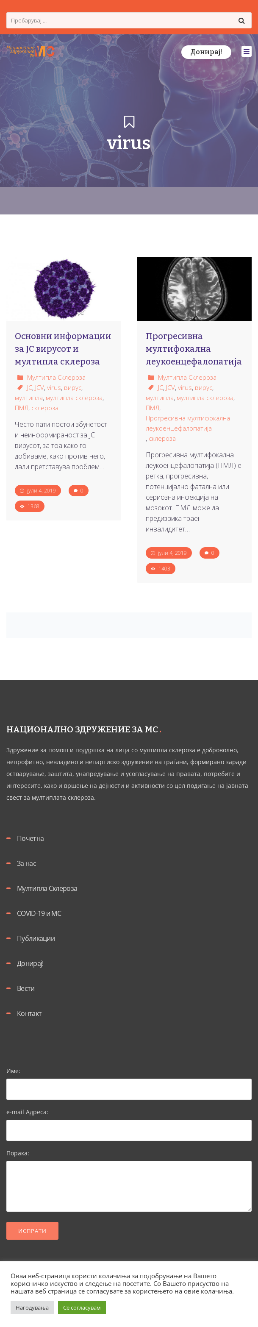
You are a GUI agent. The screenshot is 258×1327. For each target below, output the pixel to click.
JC (29, 387)
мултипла (29, 397)
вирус (72, 387)
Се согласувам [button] (82, 1307)
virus (54, 387)
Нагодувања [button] (32, 1307)
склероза (44, 407)
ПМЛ (21, 407)
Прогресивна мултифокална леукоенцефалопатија (188, 423)
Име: (129, 1080)
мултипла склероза (74, 397)
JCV (39, 387)
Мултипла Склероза (56, 377)
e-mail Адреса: (129, 1121)
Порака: (129, 1181)
